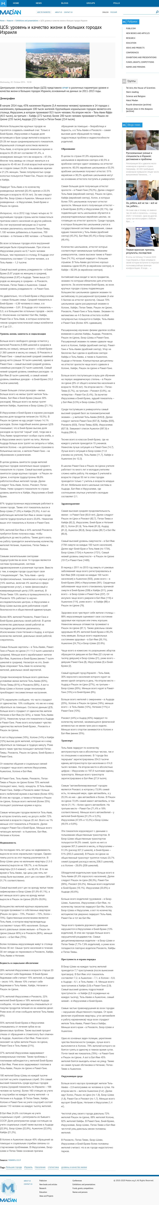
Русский (113, 12)
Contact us (68, 12)
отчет (65, 87)
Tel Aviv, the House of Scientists (140, 88)
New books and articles (138, 33)
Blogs (64, 3)
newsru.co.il (14, 1160)
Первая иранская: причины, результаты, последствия (140, 251)
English (105, 12)
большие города (14, 1167)
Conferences (132, 52)
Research (130, 38)
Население (40, 1167)
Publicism (131, 28)
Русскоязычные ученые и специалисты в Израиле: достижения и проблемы (139, 156)
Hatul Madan (132, 100)
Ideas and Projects (135, 47)
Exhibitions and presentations (27, 20)
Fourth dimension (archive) (138, 104)
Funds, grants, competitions (140, 62)
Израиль (28, 1167)
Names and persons (135, 67)
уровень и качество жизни (74, 1167)
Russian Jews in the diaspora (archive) (139, 110)
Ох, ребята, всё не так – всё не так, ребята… (141, 204)
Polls (116, 3)
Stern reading (132, 92)
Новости (10, 20)
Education (131, 43)
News (39, 3)
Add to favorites (43, 12)
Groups (90, 3)
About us (58, 12)
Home (16, 3)
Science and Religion (135, 96)
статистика (53, 1167)
